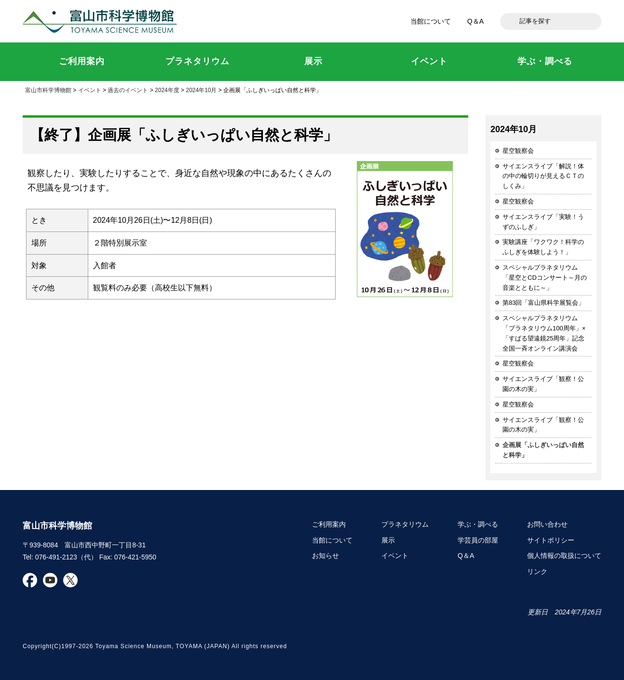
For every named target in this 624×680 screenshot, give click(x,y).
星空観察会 (518, 150)
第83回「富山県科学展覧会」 (543, 302)
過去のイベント (128, 90)
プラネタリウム (405, 524)
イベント (89, 90)
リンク (537, 571)
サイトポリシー (550, 540)
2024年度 (167, 90)
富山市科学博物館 (102, 21)
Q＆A (475, 21)
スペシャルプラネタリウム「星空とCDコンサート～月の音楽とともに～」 (544, 277)
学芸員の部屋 (478, 540)
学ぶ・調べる (478, 524)
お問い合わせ (547, 524)
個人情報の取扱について (564, 555)
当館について (430, 21)
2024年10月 (201, 90)
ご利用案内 (329, 524)
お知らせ (325, 555)
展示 (388, 540)
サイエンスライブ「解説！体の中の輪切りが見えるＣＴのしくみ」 (543, 176)
